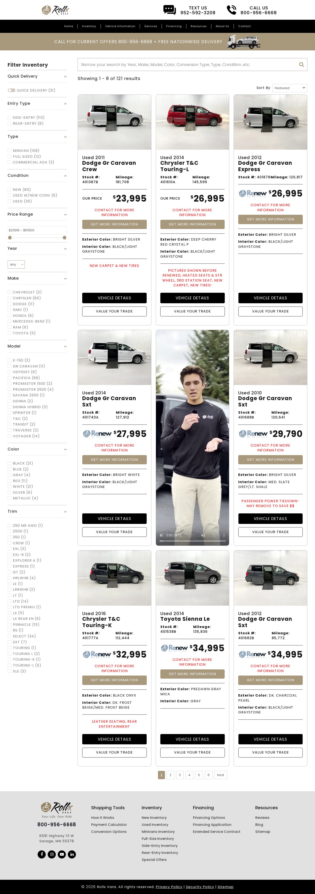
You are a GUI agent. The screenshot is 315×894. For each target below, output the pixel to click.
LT (18, 595)
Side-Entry (29, 117)
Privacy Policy (169, 886)
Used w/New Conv (35, 195)
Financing (174, 26)
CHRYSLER (27, 298)
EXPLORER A (27, 560)
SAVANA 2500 (29, 395)
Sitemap (262, 831)
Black (23, 463)
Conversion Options (109, 831)
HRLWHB (24, 578)
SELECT (24, 636)
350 (19, 537)
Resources (199, 26)
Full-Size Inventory (158, 838)
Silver (22, 492)
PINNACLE (26, 624)
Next (220, 775)
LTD (21, 601)
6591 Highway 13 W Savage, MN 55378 (56, 838)
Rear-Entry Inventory (160, 852)
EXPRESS (24, 566)
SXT (20, 642)
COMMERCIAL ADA (33, 162)
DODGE (23, 304)
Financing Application (212, 824)
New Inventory (154, 817)
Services (150, 26)
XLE (19, 671)
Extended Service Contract (216, 831)
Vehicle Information (120, 26)
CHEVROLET (27, 292)
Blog (259, 824)
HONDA (23, 315)
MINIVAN (26, 150)
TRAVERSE (26, 430)
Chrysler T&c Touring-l (179, 166)
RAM (20, 327)
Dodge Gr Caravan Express (265, 166)
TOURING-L (27, 665)
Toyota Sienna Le (185, 619)
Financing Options (209, 817)
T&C (20, 418)
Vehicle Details (114, 298)
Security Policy (200, 886)
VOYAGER (26, 436)
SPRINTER (25, 412)
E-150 (21, 360)
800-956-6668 (56, 825)
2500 (20, 531)
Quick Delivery (36, 90)
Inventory (89, 26)
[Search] (192, 64)
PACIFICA (26, 378)
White (23, 486)
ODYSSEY (25, 372)
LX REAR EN (27, 618)
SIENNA (23, 401)
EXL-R (22, 554)
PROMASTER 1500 (32, 383)
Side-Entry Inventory (160, 845)
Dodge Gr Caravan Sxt (109, 401)
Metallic (25, 498)
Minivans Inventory (158, 831)
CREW (21, 543)
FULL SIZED (27, 156)
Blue (21, 469)
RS (18, 630)
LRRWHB (24, 589)
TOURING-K (27, 659)
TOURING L (26, 653)
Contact (244, 26)
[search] (301, 64)
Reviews (262, 817)
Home (68, 26)
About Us (222, 26)
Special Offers (154, 859)
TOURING (24, 648)
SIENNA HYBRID (30, 407)
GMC (20, 309)
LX (18, 613)
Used (22, 201)
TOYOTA (24, 333)
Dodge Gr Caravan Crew (109, 166)
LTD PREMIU (27, 607)
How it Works (102, 817)
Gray (22, 475)
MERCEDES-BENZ (32, 321)
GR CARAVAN (29, 366)
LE (18, 584)
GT (19, 572)
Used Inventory (155, 824)
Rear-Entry (28, 123)
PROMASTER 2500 (33, 389)
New (22, 189)
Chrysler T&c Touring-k (101, 622)
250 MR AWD (28, 525)
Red (20, 481)
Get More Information (114, 224)
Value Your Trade (114, 311)
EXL (19, 548)
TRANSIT (24, 424)
